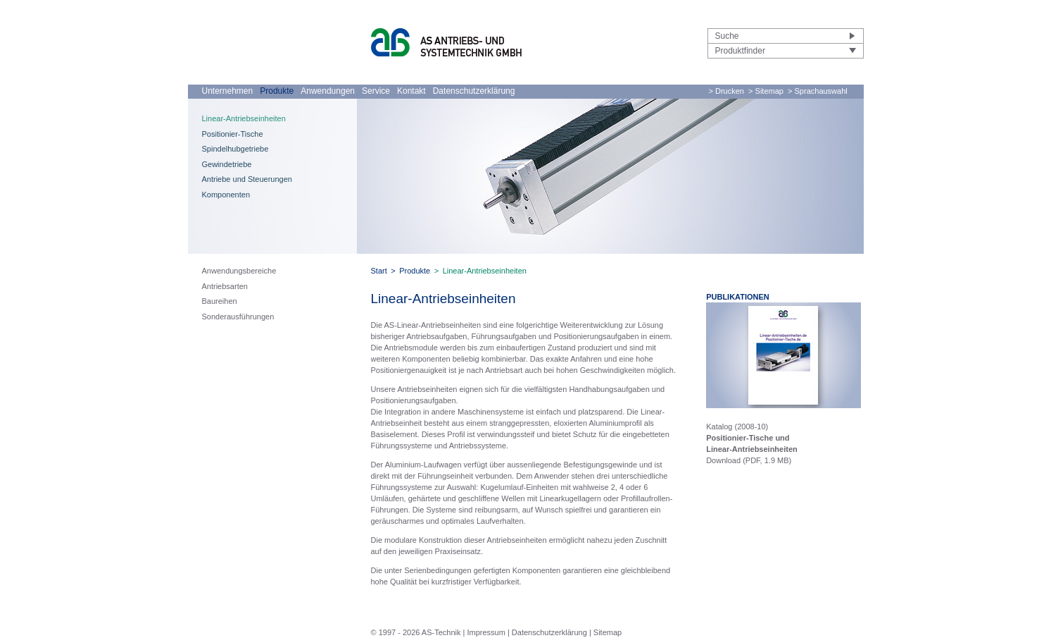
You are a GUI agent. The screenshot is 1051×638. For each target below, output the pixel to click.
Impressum (486, 632)
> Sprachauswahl (818, 91)
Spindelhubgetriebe (235, 149)
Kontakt (411, 91)
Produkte (277, 91)
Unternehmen (227, 91)
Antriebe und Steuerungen (247, 179)
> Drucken (726, 91)
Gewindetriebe (227, 164)
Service (376, 91)
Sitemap (607, 632)
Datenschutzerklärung (474, 91)
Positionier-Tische (232, 134)
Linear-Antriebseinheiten (244, 118)
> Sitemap (765, 91)
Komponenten (226, 194)
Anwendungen (328, 91)
